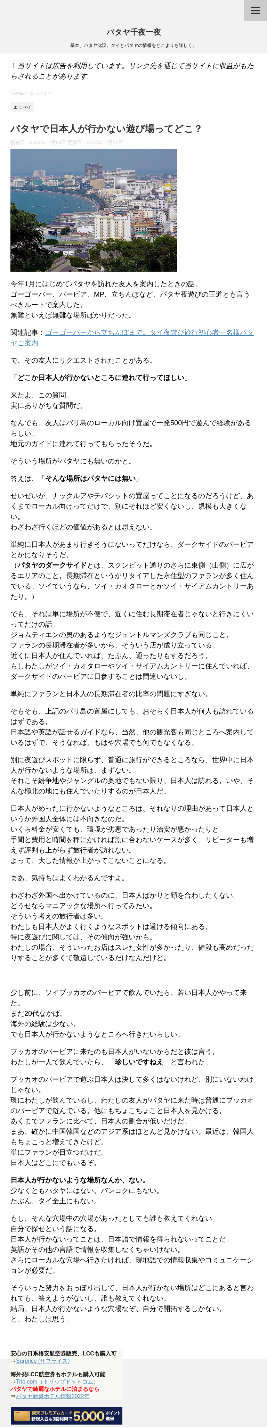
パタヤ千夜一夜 (133, 33)
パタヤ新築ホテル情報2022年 (53, 1396)
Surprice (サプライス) (43, 1361)
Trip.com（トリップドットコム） (57, 1382)
